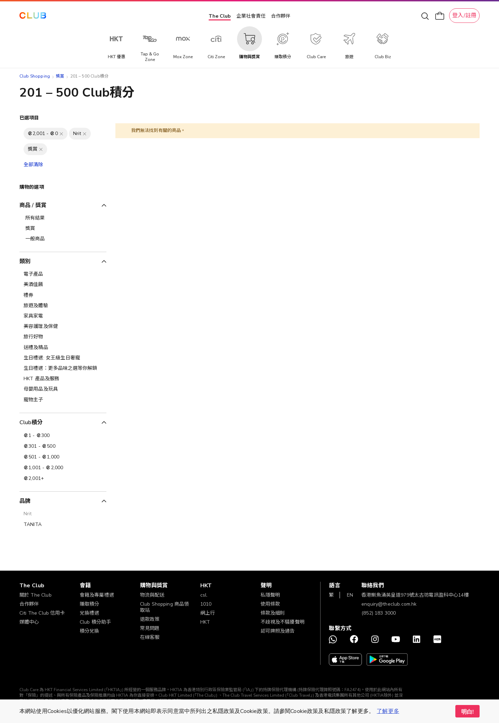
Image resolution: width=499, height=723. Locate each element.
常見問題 (150, 628)
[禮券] (63, 295)
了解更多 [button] (388, 711)
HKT (205, 622)
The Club (220, 16)
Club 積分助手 (95, 622)
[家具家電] (63, 316)
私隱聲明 (270, 595)
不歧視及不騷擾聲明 (283, 622)
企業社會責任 (250, 16)
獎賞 (60, 76)
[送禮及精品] (63, 348)
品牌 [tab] (24, 501)
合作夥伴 (280, 16)
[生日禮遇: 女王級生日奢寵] (63, 358)
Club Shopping (34, 76)
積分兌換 (89, 631)
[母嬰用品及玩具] (63, 389)
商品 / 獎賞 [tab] (32, 205)
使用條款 (270, 604)
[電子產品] (63, 274)
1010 (206, 604)
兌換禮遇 (89, 613)
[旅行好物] (63, 337)
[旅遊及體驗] (63, 306)
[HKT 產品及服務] (63, 379)
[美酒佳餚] (63, 285)
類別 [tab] (24, 261)
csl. (204, 595)
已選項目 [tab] (29, 118)
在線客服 (150, 637)
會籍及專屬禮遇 (97, 595)
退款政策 (150, 619)
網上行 (207, 613)
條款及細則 (273, 613)
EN (350, 595)
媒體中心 (29, 622)
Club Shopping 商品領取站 (164, 607)
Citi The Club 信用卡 (42, 613)
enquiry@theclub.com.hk (389, 604)
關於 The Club (35, 595)
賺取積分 (89, 604)
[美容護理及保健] (63, 326)
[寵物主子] (63, 400)
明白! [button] (467, 712)
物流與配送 (152, 595)
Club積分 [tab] (31, 422)
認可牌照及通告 (278, 631)
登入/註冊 (464, 15)
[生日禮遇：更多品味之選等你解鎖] (63, 368)
